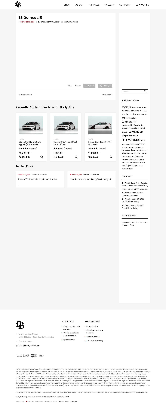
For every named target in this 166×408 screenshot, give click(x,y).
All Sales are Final (141, 392)
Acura (133, 374)
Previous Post (26, 95)
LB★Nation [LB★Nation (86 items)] (136, 132)
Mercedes (121, 376)
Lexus (62, 372)
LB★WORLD (142, 4)
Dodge (78, 379)
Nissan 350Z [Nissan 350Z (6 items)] (133, 153)
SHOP (67, 4)
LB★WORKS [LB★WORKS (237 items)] (131, 140)
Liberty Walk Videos (71, 22)
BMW (36, 379)
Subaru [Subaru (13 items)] (132, 159)
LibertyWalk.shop (21, 397)
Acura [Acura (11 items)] (139, 107)
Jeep (66, 385)
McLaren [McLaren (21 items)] (141, 144)
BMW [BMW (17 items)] (132, 111)
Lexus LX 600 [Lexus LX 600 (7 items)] (126, 144)
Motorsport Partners (49, 397)
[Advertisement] (135, 50)
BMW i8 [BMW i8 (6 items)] (137, 111)
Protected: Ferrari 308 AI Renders (135, 189)
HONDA (21, 139)
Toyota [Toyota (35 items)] (129, 165)
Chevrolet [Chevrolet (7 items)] (143, 111)
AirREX (18, 369)
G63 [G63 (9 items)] (146, 115)
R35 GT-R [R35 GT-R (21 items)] (142, 153)
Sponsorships (69, 339)
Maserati (115, 381)
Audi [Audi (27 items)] (127, 110)
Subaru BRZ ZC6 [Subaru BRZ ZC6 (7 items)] (127, 162)
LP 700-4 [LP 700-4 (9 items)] (134, 144)
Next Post (106, 95)
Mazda (27, 383)
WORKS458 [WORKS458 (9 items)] (126, 169)
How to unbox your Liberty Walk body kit (90, 179)
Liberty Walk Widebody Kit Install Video (38, 179)
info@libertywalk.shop (29, 346)
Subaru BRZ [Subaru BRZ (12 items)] (139, 159)
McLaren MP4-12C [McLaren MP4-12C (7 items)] (137, 147)
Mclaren (75, 383)
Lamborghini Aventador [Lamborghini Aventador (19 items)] (133, 125)
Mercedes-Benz (131, 376)
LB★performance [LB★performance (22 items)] (130, 135)
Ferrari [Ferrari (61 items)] (130, 114)
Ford (110, 369)
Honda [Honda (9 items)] (128, 118)
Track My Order (92, 336)
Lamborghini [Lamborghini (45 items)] (129, 121)
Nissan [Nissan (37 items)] (125, 153)
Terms (67, 397)
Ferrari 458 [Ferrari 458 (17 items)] (139, 114)
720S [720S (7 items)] (134, 107)
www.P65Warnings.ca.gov (68, 401)
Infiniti (18, 372)
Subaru (21, 381)
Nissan (63, 369)
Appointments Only (94, 340)
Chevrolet (99, 385)
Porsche (119, 372)
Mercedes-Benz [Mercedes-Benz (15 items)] (128, 150)
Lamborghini (66, 381)
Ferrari (112, 379)
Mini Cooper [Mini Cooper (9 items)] (143, 150)
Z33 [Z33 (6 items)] (131, 169)
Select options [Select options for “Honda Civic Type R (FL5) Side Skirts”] (111, 157)
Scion (47, 376)
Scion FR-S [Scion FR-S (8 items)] (129, 157)
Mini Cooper (121, 383)
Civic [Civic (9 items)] (123, 115)
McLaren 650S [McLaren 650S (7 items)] (126, 147)
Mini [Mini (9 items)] (137, 150)
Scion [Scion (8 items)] (123, 157)
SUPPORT (124, 4)
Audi (89, 376)
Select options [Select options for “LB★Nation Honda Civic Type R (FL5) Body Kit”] (41, 157)
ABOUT (79, 4)
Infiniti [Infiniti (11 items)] (133, 118)
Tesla (147, 385)
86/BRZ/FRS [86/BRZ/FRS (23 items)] (127, 107)
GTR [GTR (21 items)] (123, 118)
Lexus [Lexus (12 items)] (143, 140)
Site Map (61, 397)
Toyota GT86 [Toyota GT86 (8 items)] (138, 166)
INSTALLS (94, 4)
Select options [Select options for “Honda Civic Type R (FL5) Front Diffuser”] (76, 157)
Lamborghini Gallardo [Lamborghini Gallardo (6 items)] (128, 128)
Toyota (89, 374)
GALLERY (109, 4)
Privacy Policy (92, 326)
